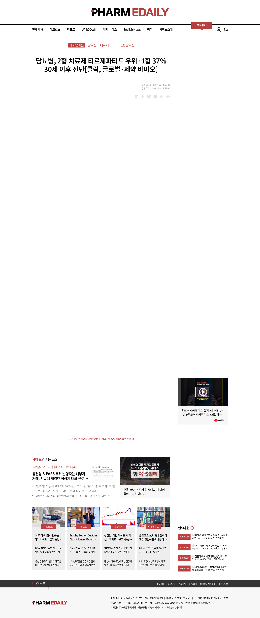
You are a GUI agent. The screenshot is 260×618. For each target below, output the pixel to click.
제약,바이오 (153, 526)
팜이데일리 (71, 467)
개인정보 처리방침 (207, 584)
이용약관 (193, 584)
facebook (143, 96)
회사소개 (160, 584)
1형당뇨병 (127, 45)
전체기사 (37, 29)
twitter (149, 96)
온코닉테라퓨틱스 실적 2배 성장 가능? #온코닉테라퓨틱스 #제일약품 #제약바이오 (202, 414)
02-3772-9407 (155, 602)
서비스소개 (166, 29)
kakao (136, 96)
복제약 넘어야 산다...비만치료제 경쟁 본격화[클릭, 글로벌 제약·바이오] (72, 496)
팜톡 (150, 29)
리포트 (71, 29)
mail (155, 96)
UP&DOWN (89, 29)
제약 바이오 (110, 29)
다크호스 (55, 29)
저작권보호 (223, 584)
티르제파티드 (108, 45)
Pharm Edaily (49, 602)
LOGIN (218, 29)
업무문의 (182, 584)
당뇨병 (92, 45)
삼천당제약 (39, 467)
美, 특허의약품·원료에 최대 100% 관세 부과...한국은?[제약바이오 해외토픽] (75, 486)
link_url (161, 96)
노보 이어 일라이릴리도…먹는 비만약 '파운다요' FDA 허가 (65, 491)
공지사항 (40, 583)
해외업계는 (76, 45)
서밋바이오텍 (55, 467)
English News (132, 29)
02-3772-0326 (133, 602)
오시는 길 (171, 584)
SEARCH (226, 29)
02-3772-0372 (168, 602)
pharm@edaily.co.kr (200, 602)
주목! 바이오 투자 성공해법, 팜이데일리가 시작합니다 (144, 491)
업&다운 (118, 526)
